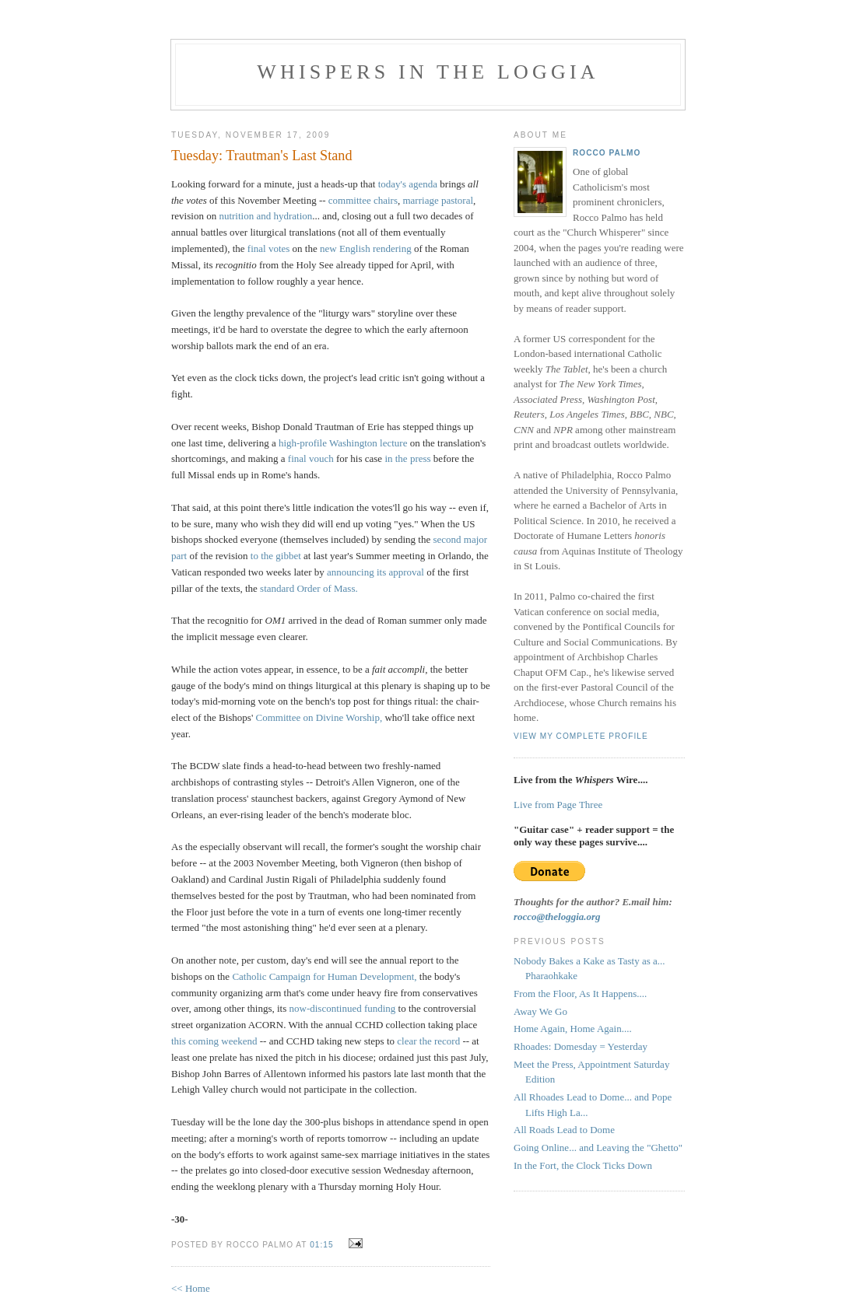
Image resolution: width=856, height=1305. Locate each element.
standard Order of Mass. (309, 588)
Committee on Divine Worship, (319, 717)
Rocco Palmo (606, 153)
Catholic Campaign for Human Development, (324, 976)
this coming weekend (214, 1041)
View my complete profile (581, 736)
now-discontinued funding (342, 1008)
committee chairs (363, 200)
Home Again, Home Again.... (573, 1028)
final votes (268, 248)
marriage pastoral (437, 200)
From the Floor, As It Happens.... (580, 993)
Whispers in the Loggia (428, 72)
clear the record (428, 1041)
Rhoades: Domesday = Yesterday (580, 1046)
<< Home (190, 1288)
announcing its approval (375, 572)
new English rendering (366, 248)
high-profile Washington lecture (343, 443)
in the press (407, 458)
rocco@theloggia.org (557, 916)
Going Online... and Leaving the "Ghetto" (598, 1147)
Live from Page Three (558, 804)
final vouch (311, 458)
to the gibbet (276, 556)
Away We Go (540, 1011)
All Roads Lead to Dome (564, 1129)
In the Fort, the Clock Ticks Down (583, 1165)
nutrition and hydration (265, 216)
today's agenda (407, 184)
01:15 (321, 1244)
